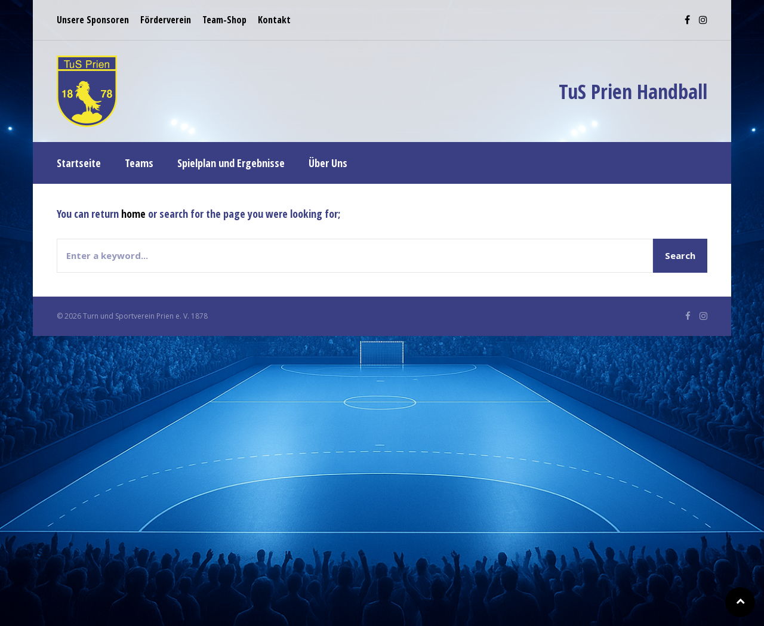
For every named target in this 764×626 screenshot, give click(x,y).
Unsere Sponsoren (93, 19)
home (133, 213)
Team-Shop (224, 19)
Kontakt (274, 19)
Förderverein (165, 19)
